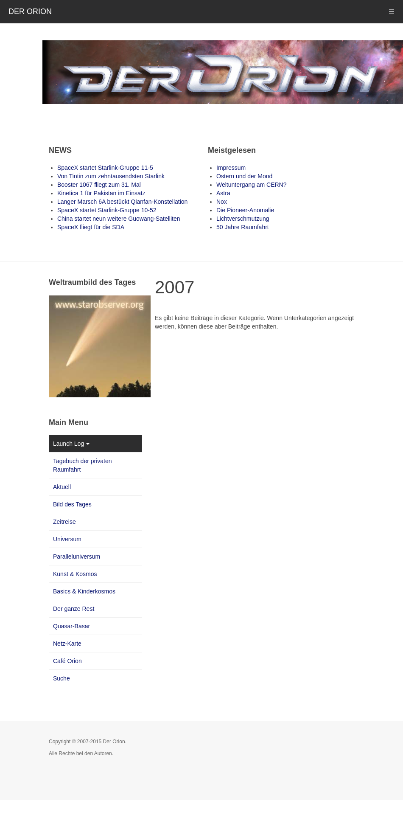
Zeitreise (64, 521)
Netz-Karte (67, 643)
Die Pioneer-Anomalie (245, 210)
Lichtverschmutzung (242, 218)
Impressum (231, 167)
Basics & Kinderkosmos (84, 591)
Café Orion (67, 661)
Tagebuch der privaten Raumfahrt (82, 465)
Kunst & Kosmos (75, 574)
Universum (67, 539)
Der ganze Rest (73, 608)
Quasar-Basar (71, 626)
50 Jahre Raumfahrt (242, 227)
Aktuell (62, 486)
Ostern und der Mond (244, 176)
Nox (221, 201)
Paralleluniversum (76, 556)
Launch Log (71, 443)
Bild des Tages (72, 504)
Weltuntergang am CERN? (251, 184)
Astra (223, 193)
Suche (61, 678)
